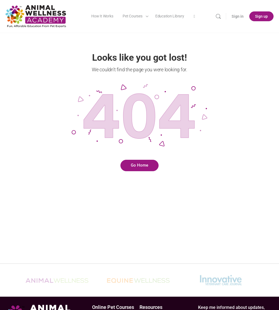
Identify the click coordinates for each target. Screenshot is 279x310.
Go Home (139, 165)
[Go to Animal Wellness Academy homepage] (36, 16)
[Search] (218, 16)
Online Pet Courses (113, 307)
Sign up (261, 16)
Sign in (238, 16)
